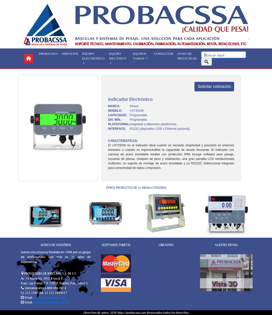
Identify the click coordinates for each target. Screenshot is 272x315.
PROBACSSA (48, 53)
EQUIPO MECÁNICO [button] (117, 56)
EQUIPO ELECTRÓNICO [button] (93, 56)
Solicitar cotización (214, 86)
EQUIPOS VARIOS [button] (140, 56)
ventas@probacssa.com (49, 297)
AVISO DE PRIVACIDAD (186, 56)
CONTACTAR (163, 53)
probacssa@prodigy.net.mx (51, 302)
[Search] (223, 54)
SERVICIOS (70, 53)
